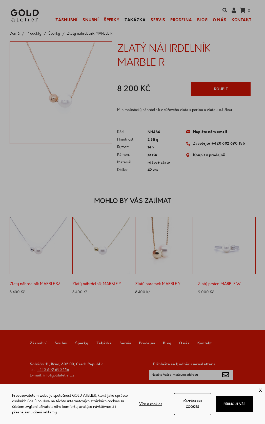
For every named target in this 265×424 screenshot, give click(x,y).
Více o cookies (150, 403)
